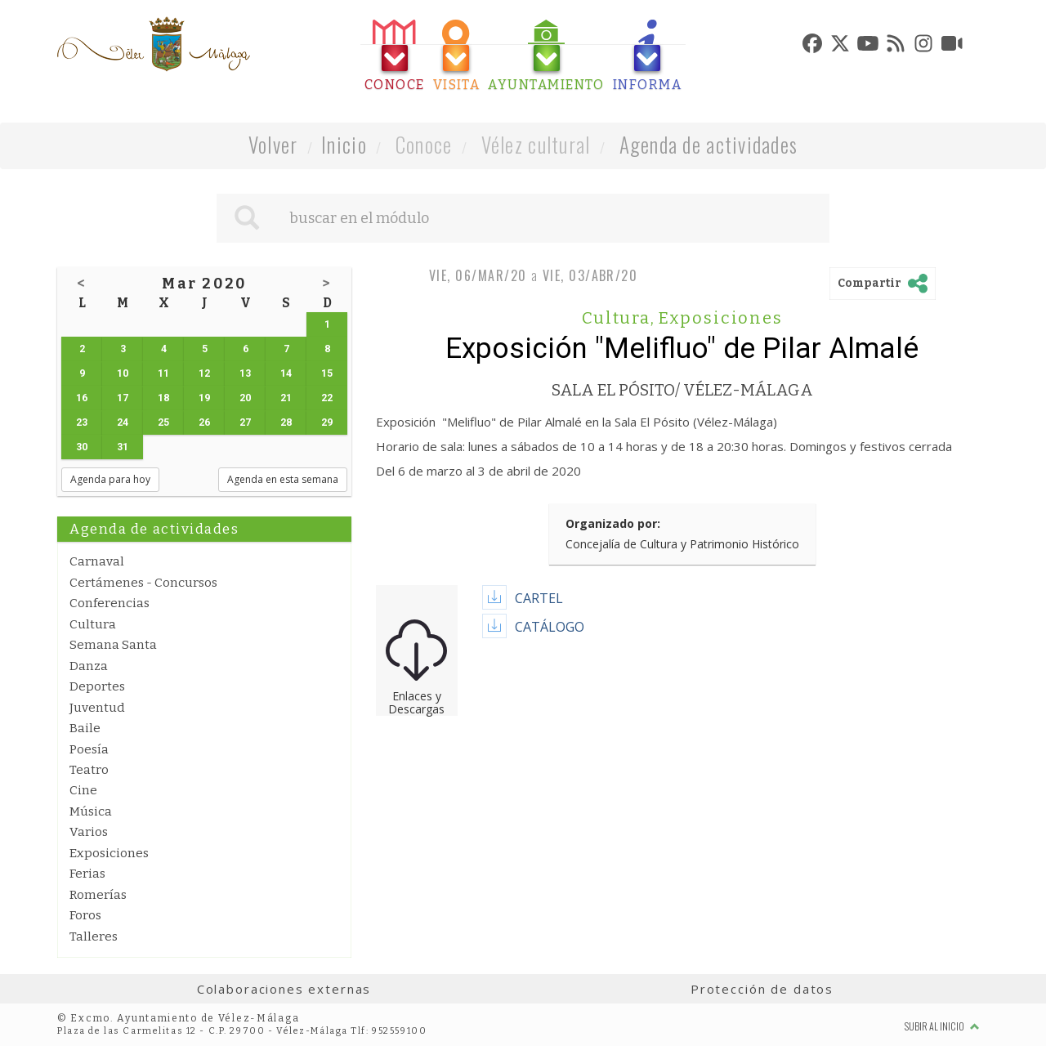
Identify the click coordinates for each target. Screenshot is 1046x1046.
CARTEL (539, 598)
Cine (83, 790)
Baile (85, 728)
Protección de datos (762, 989)
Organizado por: (612, 523)
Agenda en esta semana (282, 479)
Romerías (98, 894)
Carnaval (96, 561)
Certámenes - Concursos (143, 582)
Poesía (89, 749)
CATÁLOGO (549, 627)
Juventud (97, 707)
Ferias (87, 873)
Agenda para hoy (110, 479)
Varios (88, 832)
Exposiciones (109, 853)
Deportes (97, 686)
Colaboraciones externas (284, 989)
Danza (88, 666)
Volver (273, 144)
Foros (85, 915)
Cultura (92, 624)
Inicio (344, 144)
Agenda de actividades (708, 144)
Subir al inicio (942, 1026)
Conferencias (109, 603)
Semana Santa (113, 644)
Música (90, 811)
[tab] (394, 56)
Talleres (93, 936)
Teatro (89, 769)
